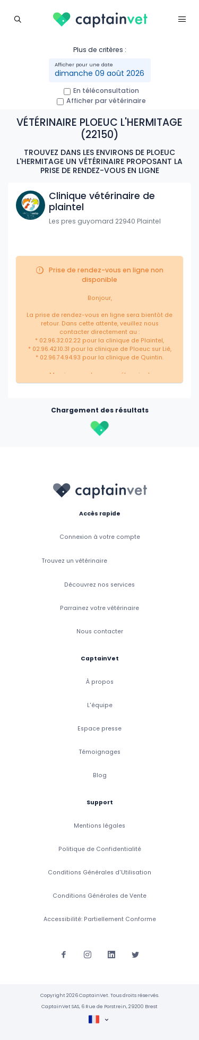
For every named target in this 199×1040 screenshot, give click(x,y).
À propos (100, 682)
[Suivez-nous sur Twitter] (135, 954)
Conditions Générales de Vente (99, 896)
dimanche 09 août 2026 (99, 73)
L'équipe (100, 705)
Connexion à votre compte (99, 537)
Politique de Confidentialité (99, 849)
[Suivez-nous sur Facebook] (63, 954)
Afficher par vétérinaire (106, 100)
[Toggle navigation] (17, 19)
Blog (100, 775)
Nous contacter (99, 631)
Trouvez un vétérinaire (74, 561)
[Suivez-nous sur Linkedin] (111, 954)
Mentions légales (99, 826)
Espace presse (99, 729)
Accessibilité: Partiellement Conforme (100, 919)
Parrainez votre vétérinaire (99, 608)
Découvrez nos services (99, 585)
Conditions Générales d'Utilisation (99, 872)
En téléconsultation (106, 90)
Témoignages (99, 752)
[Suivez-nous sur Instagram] (87, 954)
